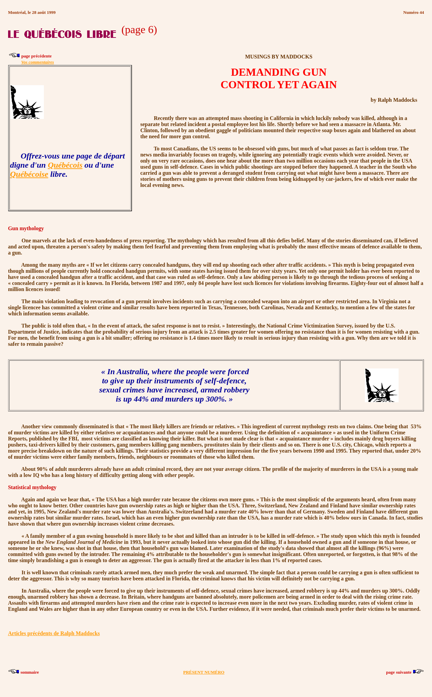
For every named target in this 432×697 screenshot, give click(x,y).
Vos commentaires (37, 62)
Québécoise (29, 174)
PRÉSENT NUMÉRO (203, 672)
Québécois (65, 165)
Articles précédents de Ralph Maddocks (54, 633)
